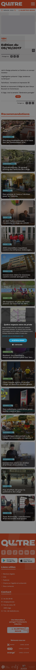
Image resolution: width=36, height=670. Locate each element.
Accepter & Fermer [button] (18, 340)
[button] (18, 336)
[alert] (18, 335)
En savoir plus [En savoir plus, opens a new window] (23, 333)
